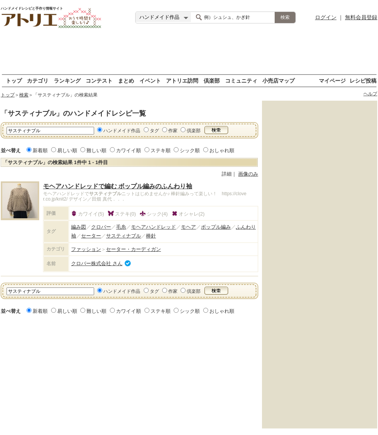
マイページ (332, 80)
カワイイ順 (128, 150)
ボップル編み (216, 227)
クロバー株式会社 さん (97, 263)
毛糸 (121, 227)
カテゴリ (37, 80)
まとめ (126, 80)
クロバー (101, 227)
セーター (91, 236)
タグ (154, 130)
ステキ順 (161, 150)
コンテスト (99, 80)
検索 (23, 95)
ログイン (326, 17)
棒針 (151, 236)
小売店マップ (278, 80)
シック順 (190, 150)
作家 (172, 130)
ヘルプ (370, 93)
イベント (150, 80)
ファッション (86, 249)
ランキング (67, 80)
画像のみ (248, 174)
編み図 (78, 227)
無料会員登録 (361, 17)
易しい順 (67, 150)
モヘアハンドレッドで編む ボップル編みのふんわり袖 (117, 186)
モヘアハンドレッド (153, 227)
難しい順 (96, 150)
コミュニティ (241, 80)
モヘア (188, 227)
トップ (14, 80)
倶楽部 (212, 80)
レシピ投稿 (363, 80)
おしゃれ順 (221, 150)
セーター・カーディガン (133, 249)
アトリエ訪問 (182, 80)
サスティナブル (123, 236)
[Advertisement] (189, 52)
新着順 (40, 150)
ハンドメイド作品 (121, 130)
